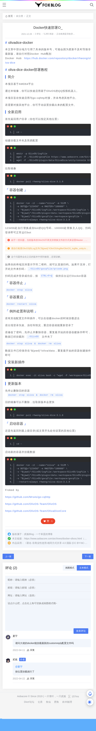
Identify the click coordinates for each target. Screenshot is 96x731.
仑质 (40, 702)
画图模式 (69, 567)
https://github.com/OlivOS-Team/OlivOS (31, 503)
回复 (31, 650)
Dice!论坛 (29, 702)
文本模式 (83, 567)
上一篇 (8, 556)
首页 (10, 16)
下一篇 (88, 556)
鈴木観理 (67, 702)
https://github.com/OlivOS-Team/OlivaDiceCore (35, 510)
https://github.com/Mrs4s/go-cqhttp (27, 496)
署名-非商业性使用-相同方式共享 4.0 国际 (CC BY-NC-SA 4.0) (60, 543)
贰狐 (15, 659)
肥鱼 (56, 702)
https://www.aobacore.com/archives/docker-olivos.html (53, 538)
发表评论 (81, 630)
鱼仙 (48, 702)
